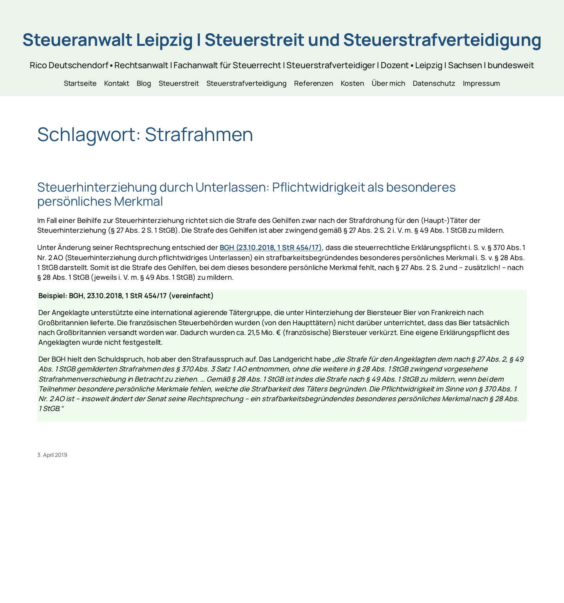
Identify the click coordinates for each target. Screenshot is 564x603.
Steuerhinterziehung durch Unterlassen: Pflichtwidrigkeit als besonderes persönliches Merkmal (246, 194)
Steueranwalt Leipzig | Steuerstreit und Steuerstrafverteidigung (282, 39)
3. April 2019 (52, 454)
